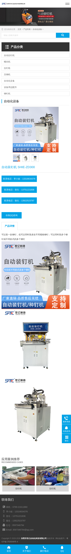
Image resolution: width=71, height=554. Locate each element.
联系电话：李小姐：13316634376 (19, 179)
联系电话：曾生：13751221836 (19, 189)
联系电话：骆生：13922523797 (19, 200)
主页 (19, 29)
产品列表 (27, 29)
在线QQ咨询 (12, 215)
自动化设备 (37, 29)
